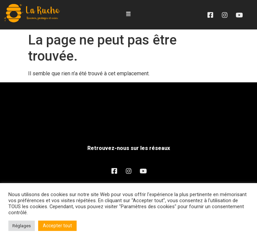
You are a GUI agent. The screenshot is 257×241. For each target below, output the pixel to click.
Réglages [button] (21, 225)
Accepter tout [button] (57, 225)
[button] (128, 14)
